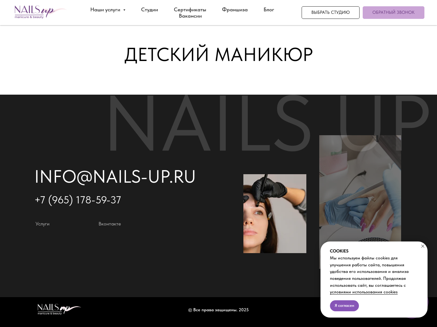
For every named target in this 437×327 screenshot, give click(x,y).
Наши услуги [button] (106, 9)
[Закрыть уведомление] (423, 246)
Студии (149, 9)
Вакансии (190, 16)
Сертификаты (190, 9)
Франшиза (235, 9)
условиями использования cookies (364, 291)
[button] (393, 12)
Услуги (42, 224)
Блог (269, 9)
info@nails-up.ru (115, 176)
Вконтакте (110, 224)
